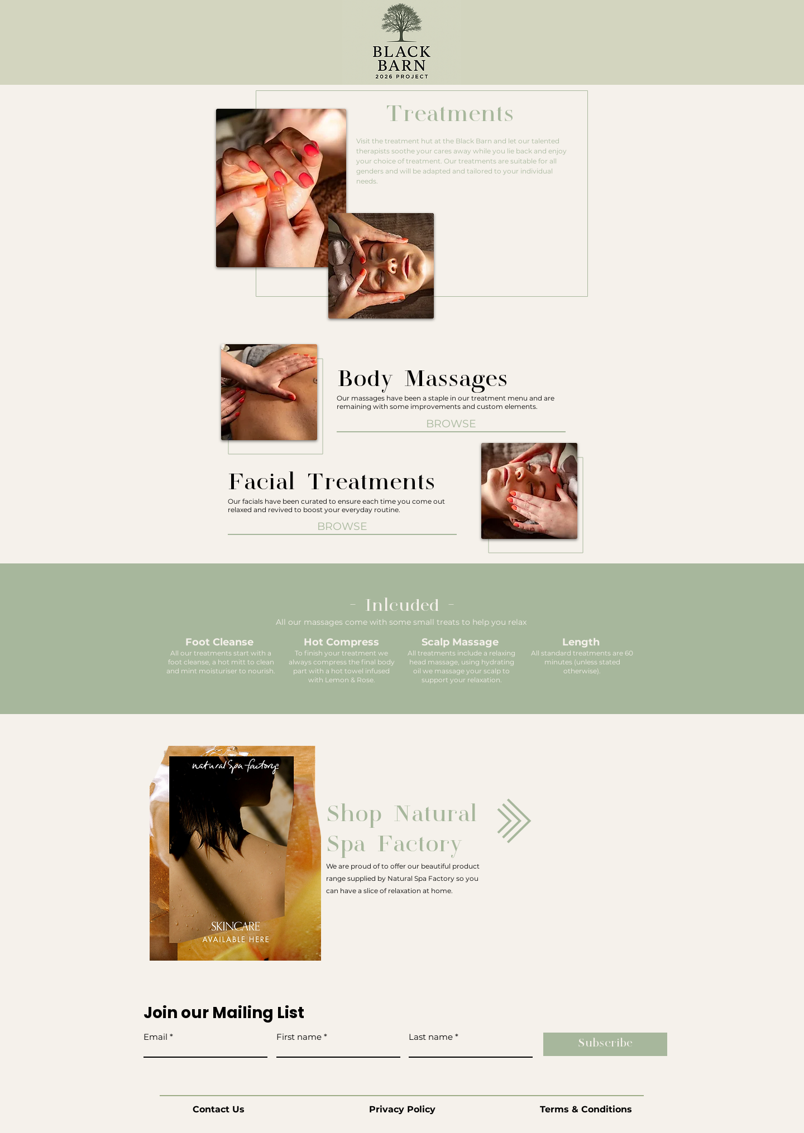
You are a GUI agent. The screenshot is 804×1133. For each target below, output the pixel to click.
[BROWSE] (342, 526)
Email (155, 1037)
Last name (431, 1037)
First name (299, 1037)
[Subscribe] (605, 1044)
